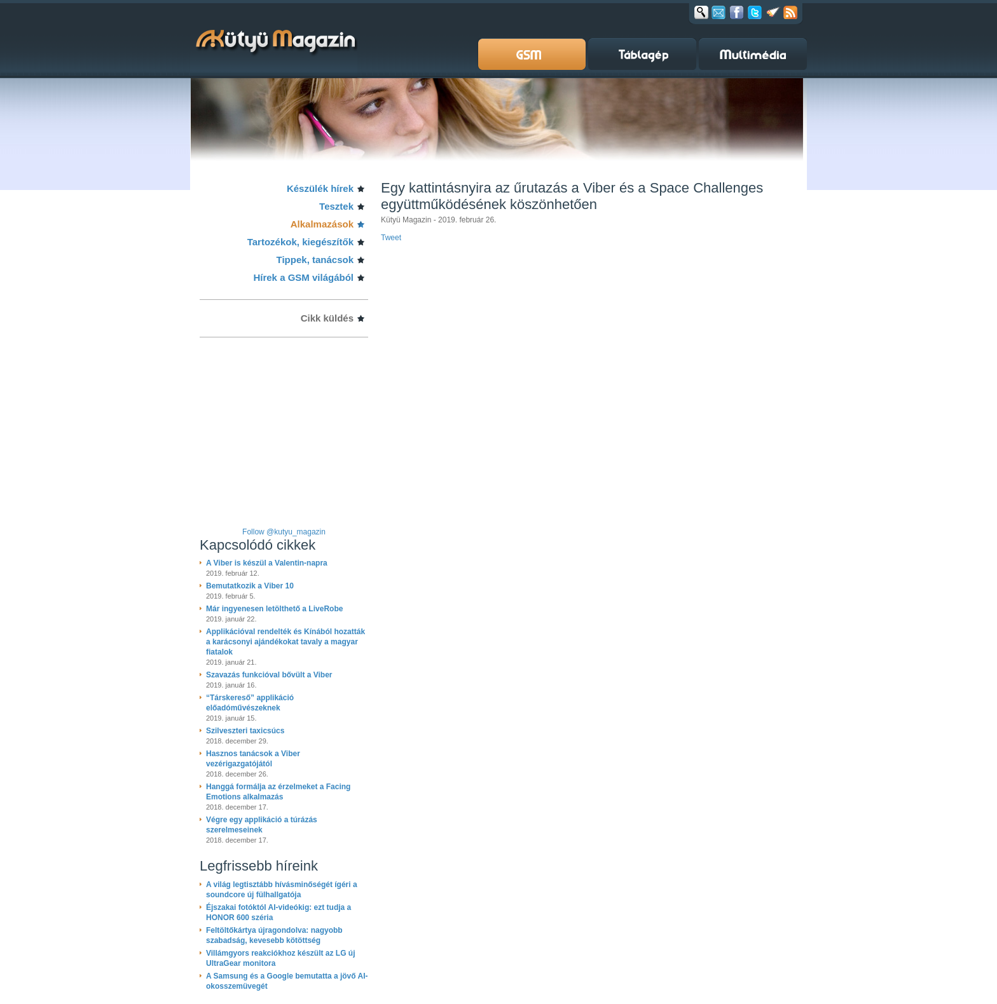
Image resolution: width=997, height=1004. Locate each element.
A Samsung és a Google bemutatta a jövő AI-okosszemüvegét (287, 981)
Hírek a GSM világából (303, 277)
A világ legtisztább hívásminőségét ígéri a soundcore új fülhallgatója (281, 889)
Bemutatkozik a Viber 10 (250, 585)
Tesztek (336, 206)
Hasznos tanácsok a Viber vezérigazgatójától (253, 758)
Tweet (391, 237)
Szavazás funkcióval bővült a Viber (269, 674)
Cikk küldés (327, 318)
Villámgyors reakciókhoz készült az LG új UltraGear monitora (280, 958)
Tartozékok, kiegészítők (300, 241)
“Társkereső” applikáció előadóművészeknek (250, 702)
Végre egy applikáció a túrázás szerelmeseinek (261, 824)
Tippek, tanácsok (315, 259)
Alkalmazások (322, 224)
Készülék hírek (320, 188)
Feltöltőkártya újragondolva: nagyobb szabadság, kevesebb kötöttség (274, 935)
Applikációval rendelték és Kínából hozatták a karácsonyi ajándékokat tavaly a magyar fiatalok (285, 641)
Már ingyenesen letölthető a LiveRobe (274, 608)
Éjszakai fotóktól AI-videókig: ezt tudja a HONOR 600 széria (278, 912)
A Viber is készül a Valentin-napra (266, 563)
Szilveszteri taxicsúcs (245, 730)
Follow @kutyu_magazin (284, 531)
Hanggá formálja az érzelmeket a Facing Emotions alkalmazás (278, 791)
